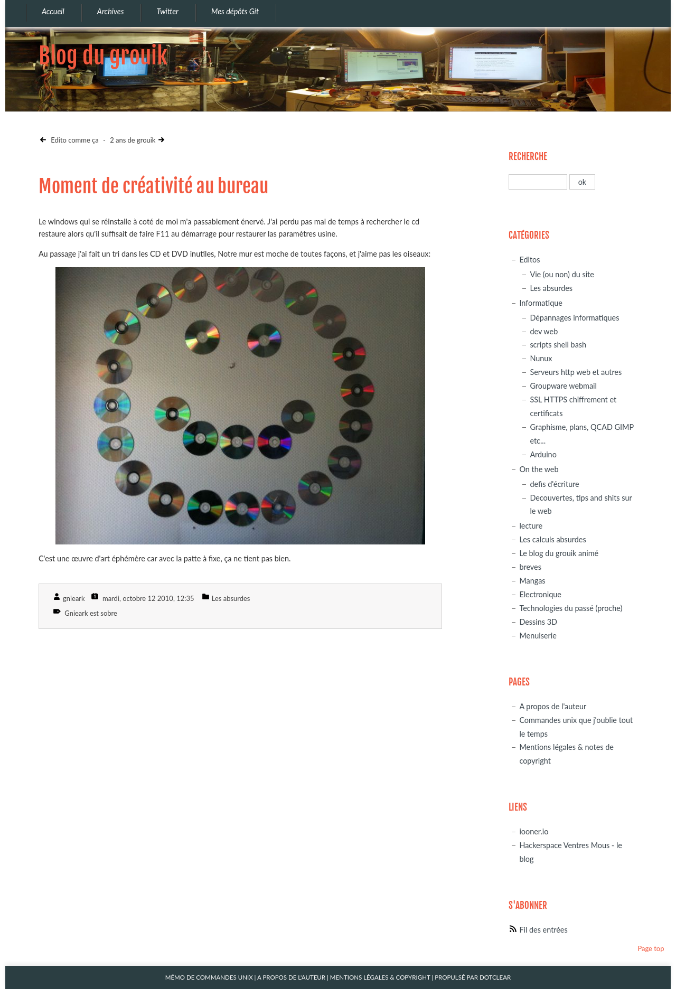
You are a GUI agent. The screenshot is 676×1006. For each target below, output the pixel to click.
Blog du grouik (103, 55)
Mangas (532, 580)
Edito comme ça (74, 140)
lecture (530, 525)
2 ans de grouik (132, 140)
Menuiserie (537, 635)
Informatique (540, 302)
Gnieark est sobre (90, 613)
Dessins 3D (538, 621)
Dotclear (495, 977)
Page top (650, 948)
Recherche (528, 156)
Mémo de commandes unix (209, 977)
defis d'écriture (554, 484)
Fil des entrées (543, 929)
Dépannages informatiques (574, 317)
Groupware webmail (563, 385)
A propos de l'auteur (552, 706)
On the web (538, 469)
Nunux (541, 358)
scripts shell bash (558, 344)
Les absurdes (231, 598)
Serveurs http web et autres (576, 372)
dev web (544, 331)
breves (530, 566)
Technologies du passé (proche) (570, 608)
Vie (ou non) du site (562, 274)
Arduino (543, 454)
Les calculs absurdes (552, 539)
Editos (529, 259)
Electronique (540, 594)
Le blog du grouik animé (558, 553)
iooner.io (533, 831)
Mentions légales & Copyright (380, 977)
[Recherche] (538, 182)
